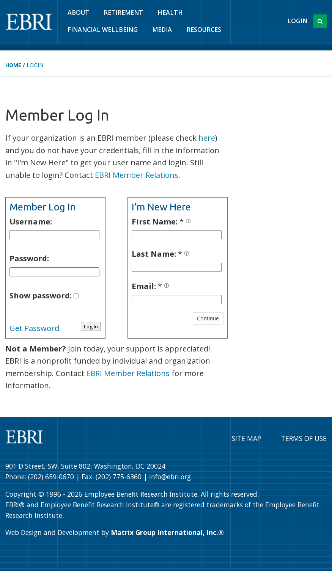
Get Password (34, 328)
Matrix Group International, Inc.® (167, 532)
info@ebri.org (170, 476)
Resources (203, 29)
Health (170, 12)
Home (13, 65)
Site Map (246, 438)
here (206, 137)
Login (297, 21)
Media (162, 29)
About (78, 12)
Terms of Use (304, 438)
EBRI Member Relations (136, 174)
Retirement (123, 12)
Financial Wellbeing (103, 29)
